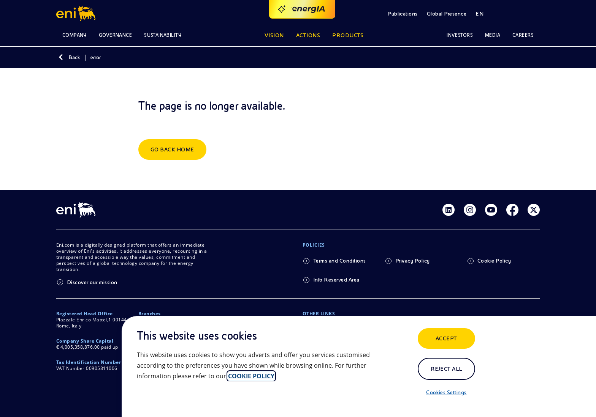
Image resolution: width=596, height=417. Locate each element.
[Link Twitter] (534, 210)
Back (74, 57)
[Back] (60, 57)
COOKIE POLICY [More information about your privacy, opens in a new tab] (251, 376)
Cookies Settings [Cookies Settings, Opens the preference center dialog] (446, 392)
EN (479, 14)
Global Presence (446, 14)
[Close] (141, 400)
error (95, 57)
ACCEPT (446, 338)
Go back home (172, 149)
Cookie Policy (494, 261)
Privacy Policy (412, 261)
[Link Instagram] (470, 210)
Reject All (446, 369)
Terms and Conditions (339, 261)
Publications (402, 14)
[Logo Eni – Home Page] (77, 13)
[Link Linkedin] (448, 210)
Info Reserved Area (336, 280)
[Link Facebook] (512, 210)
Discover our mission (92, 282)
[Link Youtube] (491, 210)
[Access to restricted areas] (531, 14)
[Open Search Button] (509, 14)
